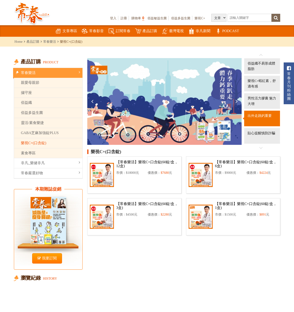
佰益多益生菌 (180, 18)
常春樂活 (49, 41)
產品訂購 (146, 31)
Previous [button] (93, 101)
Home (18, 41)
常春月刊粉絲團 (289, 83)
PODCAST (227, 31)
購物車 (137, 18)
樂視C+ (200, 18)
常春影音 (93, 31)
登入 (113, 18)
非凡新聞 (199, 31)
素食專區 (28, 153)
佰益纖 (26, 102)
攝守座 (26, 93)
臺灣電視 (173, 31)
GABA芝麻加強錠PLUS (40, 133)
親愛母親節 (30, 82)
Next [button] (235, 101)
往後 (261, 148)
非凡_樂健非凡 (50, 162)
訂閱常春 (119, 31)
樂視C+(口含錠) (33, 143)
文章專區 (66, 31)
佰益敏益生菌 (157, 18)
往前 (261, 55)
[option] (164, 101)
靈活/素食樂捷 (32, 123)
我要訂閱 (47, 258)
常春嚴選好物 (50, 173)
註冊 (124, 18)
